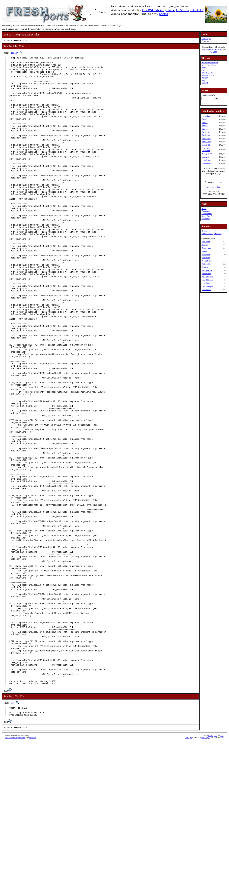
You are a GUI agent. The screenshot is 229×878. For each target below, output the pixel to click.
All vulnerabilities (214, 187)
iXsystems (218, 49)
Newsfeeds (206, 218)
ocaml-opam (207, 160)
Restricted (206, 257)
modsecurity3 (207, 163)
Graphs (204, 231)
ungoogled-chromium (206, 149)
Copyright (188, 874)
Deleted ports (207, 213)
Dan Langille (206, 874)
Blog (203, 80)
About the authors (209, 65)
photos (163, 14)
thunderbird (206, 145)
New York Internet (208, 49)
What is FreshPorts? (210, 63)
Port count (206, 242)
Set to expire (207, 270)
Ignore (204, 251)
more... (204, 103)
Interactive (206, 273)
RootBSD (214, 52)
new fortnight (207, 286)
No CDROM (207, 261)
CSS (215, 872)
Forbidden (206, 254)
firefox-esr (206, 132)
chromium (206, 116)
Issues (204, 68)
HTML (210, 872)
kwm (12, 837)
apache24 (206, 157)
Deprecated (206, 248)
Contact (205, 83)
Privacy (205, 78)
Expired (205, 267)
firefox (205, 119)
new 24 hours (207, 277)
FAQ (203, 70)
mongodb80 (207, 154)
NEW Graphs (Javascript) (212, 233)
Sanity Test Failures (209, 216)
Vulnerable (206, 264)
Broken (205, 245)
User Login (206, 38)
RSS (221, 872)
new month (206, 289)
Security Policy (208, 75)
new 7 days (206, 283)
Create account (208, 41)
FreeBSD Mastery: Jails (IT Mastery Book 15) (173, 10)
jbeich (14, 52)
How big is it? (207, 73)
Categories (206, 211)
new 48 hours (207, 280)
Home (204, 208)
